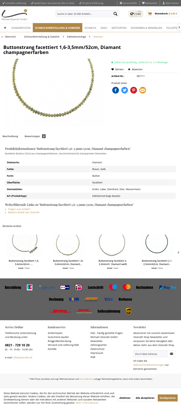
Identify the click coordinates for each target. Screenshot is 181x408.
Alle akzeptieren (145, 397)
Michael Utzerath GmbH (103, 337)
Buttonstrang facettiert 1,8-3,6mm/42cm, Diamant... (68, 262)
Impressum (96, 353)
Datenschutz (97, 349)
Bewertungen (35, 136)
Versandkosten (86, 378)
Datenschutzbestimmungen (148, 364)
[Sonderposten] (21, 27)
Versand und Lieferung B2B (63, 344)
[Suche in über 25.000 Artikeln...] (87, 13)
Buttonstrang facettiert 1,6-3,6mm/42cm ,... (24, 262)
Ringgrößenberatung (59, 341)
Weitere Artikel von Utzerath (22, 212)
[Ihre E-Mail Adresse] (150, 354)
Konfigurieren (168, 397)
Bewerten (135, 69)
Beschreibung (10, 136)
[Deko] (103, 27)
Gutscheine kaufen (58, 337)
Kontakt (52, 349)
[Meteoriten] (119, 27)
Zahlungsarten (98, 344)
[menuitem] (150, 3)
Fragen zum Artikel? (17, 209)
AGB (92, 357)
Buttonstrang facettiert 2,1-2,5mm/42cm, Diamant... (157, 262)
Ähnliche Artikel (12, 226)
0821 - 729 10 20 (17, 345)
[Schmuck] (90, 27)
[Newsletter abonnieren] (171, 354)
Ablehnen (124, 397)
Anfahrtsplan (55, 333)
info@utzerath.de (22, 357)
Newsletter (96, 341)
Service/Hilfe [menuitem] (128, 3)
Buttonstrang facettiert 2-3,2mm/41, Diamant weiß (113, 262)
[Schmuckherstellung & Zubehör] (57, 27)
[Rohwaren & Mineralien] (146, 27)
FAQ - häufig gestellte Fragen (106, 333)
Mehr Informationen (87, 402)
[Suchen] (115, 13)
